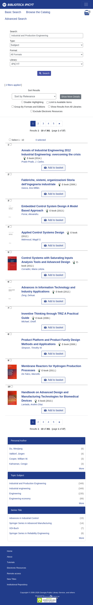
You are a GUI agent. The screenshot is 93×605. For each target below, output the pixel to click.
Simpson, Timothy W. (31, 347)
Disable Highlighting (32, 102)
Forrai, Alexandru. (30, 214)
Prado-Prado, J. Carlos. (32, 161)
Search (44, 73)
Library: (46, 62)
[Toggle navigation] (86, 4)
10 (9, 386)
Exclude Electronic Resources (46, 111)
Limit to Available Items (59, 102)
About (9, 557)
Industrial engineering (19, 488)
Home (9, 551)
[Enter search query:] (46, 35)
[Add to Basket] (11, 144)
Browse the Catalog (38, 12)
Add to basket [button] (53, 167)
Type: (46, 44)
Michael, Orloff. (28, 321)
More (81, 468)
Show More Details (70, 96)
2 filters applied (13, 85)
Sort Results (34, 90)
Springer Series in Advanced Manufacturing (30, 523)
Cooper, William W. (18, 459)
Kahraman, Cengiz (18, 464)
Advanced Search (16, 18)
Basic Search (13, 12)
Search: (46, 34)
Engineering (15, 493)
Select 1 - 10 (18, 140)
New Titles (11, 579)
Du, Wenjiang (16, 448)
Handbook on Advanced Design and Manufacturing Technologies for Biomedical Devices (50, 396)
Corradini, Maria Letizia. (33, 269)
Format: (46, 53)
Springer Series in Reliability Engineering (29, 533)
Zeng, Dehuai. (28, 295)
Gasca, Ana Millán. (30, 188)
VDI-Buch (14, 528)
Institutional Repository (17, 584)
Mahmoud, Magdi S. (31, 239)
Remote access (14, 573)
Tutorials (11, 562)
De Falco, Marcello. (30, 374)
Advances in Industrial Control (24, 518)
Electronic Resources (16, 568)
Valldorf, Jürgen (17, 453)
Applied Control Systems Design (43, 232)
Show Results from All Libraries (64, 106)
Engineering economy (20, 498)
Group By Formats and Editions (28, 106)
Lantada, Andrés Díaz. (32, 404)
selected (41, 140)
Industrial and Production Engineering (27, 483)
